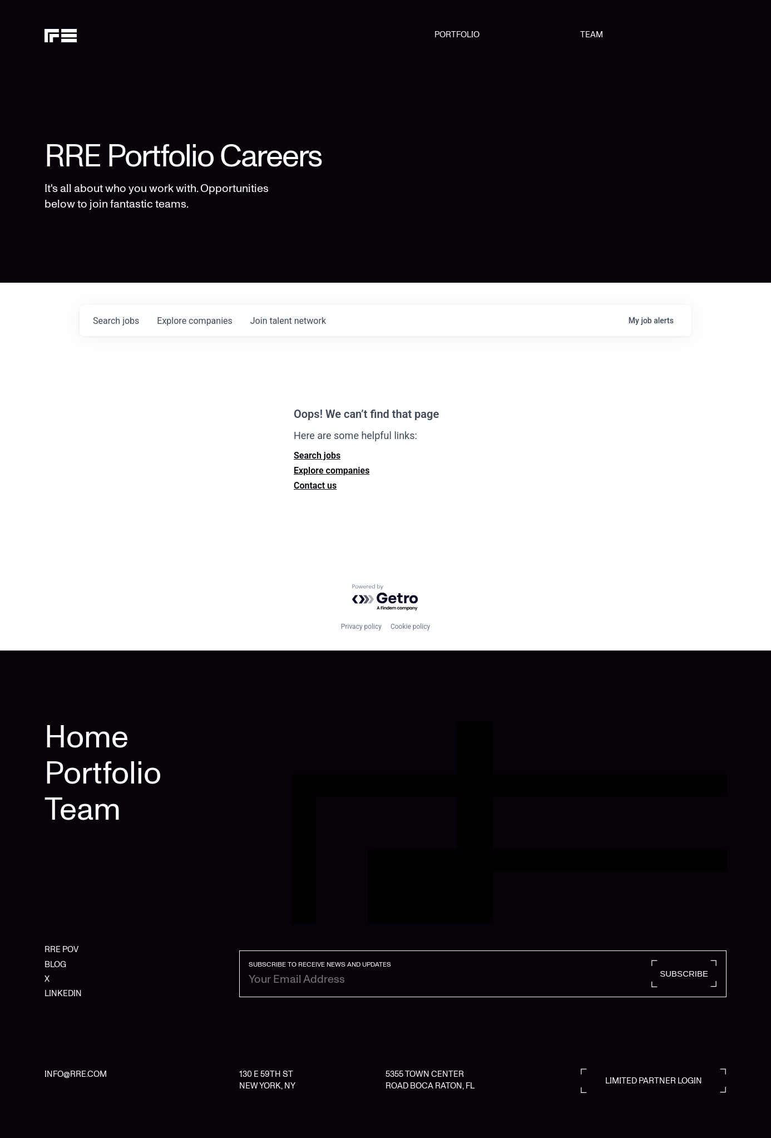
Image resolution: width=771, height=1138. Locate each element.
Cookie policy (410, 626)
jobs (116, 321)
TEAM (591, 34)
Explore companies (331, 470)
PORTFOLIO (457, 34)
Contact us (315, 485)
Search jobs (317, 455)
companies (194, 321)
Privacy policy (361, 626)
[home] (93, 34)
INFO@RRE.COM (76, 1074)
